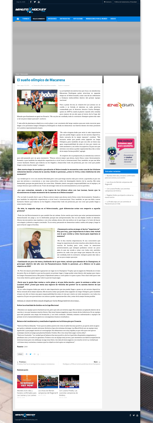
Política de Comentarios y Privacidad (126, 2)
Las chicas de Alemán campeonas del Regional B (48, 391)
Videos (113, 19)
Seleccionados (38, 19)
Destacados (24, 74)
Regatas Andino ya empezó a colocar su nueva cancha (119, 196)
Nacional (44, 85)
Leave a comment (63, 85)
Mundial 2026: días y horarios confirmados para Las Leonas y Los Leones (26, 393)
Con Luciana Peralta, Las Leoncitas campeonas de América (68, 393)
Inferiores (52, 19)
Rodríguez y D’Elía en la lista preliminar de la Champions (79, 363)
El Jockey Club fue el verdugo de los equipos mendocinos (38, 363)
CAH (25, 347)
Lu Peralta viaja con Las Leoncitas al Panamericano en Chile (118, 202)
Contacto (107, 2)
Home (17, 74)
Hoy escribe (78, 19)
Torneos (26, 19)
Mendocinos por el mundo (96, 19)
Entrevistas (65, 19)
